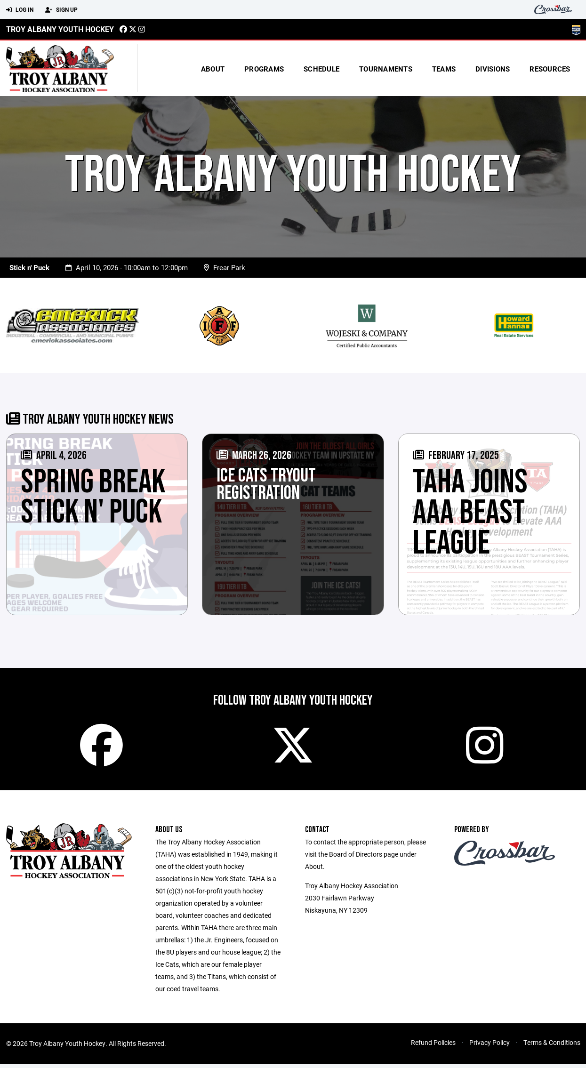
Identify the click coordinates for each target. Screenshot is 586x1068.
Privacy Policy (489, 1046)
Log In (19, 10)
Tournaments (385, 68)
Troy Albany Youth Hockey (60, 29)
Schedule (321, 68)
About (213, 68)
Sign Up (61, 10)
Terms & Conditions (551, 1046)
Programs (264, 68)
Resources (550, 68)
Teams (444, 68)
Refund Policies (433, 1046)
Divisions (492, 68)
